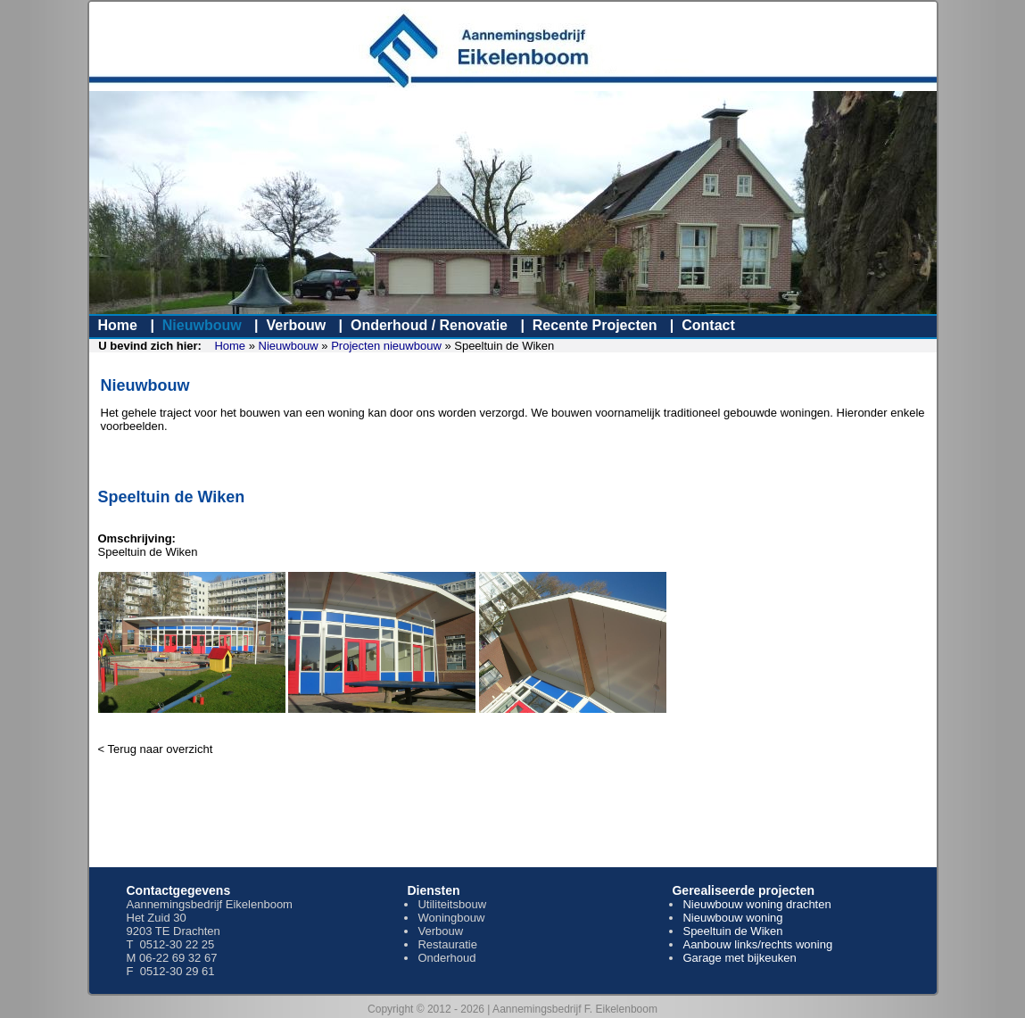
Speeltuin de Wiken (732, 931)
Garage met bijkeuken (739, 957)
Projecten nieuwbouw (386, 345)
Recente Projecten (595, 325)
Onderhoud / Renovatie (429, 325)
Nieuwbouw (202, 325)
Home (117, 325)
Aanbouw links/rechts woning (757, 944)
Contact (708, 325)
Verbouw (296, 325)
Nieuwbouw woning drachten (756, 904)
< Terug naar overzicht (155, 749)
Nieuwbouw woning (732, 917)
